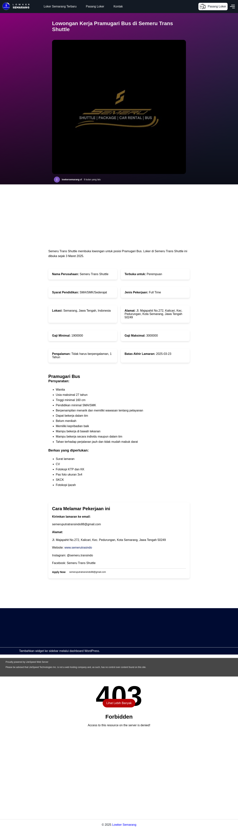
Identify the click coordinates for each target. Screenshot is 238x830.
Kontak (118, 6)
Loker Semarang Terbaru (60, 6)
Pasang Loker (95, 6)
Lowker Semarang (124, 824)
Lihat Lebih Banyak (119, 703)
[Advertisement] (111, 634)
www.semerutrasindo (78, 547)
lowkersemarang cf (72, 179)
